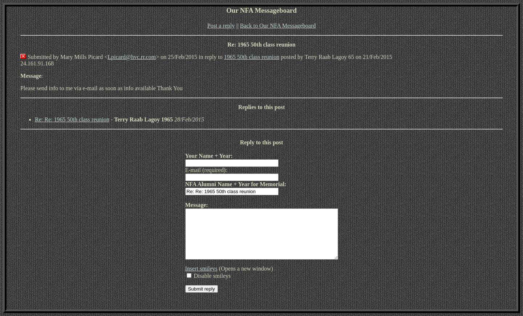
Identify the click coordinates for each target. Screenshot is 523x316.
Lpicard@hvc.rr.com (132, 57)
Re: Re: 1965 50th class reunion (72, 119)
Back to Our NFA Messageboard (278, 26)
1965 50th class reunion (251, 57)
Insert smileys (192, 278)
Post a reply (221, 26)
